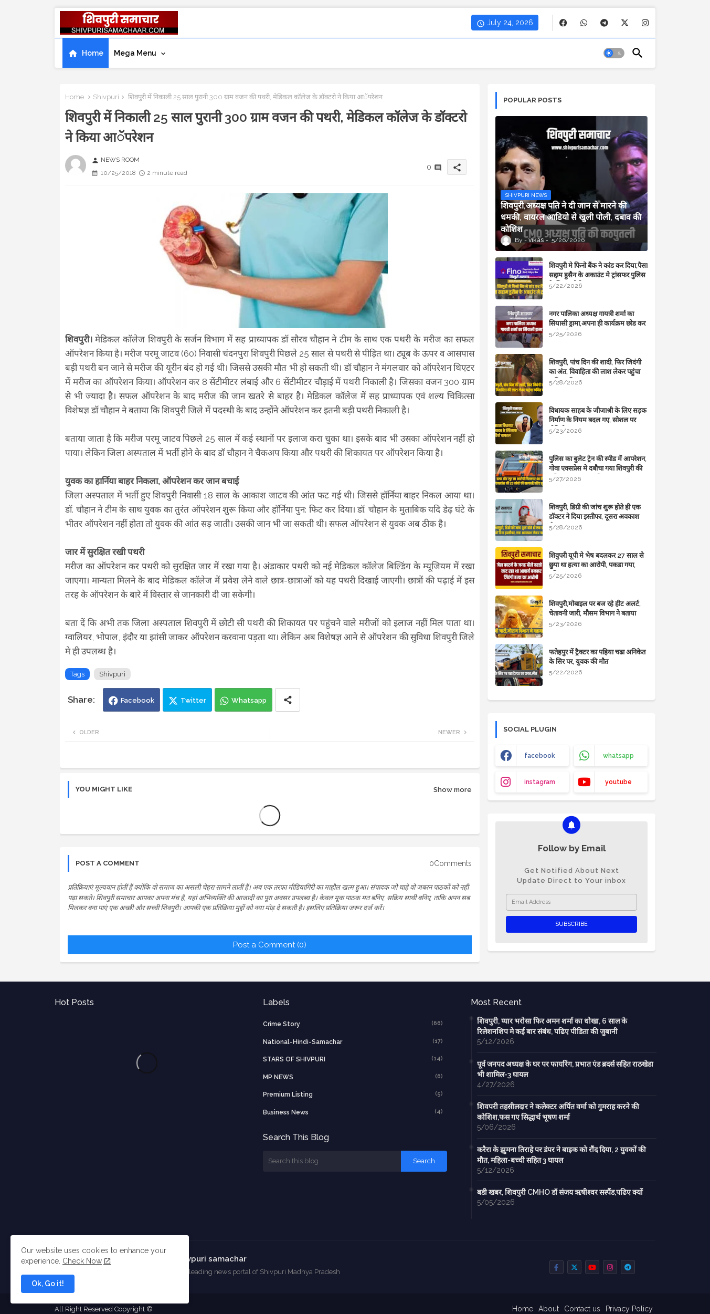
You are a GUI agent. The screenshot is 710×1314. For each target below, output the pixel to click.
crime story (353, 1023)
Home (92, 53)
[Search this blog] (332, 1161)
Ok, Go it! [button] (47, 1283)
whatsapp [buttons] (618, 755)
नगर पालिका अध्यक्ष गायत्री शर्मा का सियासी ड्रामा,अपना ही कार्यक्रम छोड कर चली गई (597, 323)
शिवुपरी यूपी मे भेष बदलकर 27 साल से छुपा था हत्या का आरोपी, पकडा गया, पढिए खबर (596, 564)
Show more (452, 790)
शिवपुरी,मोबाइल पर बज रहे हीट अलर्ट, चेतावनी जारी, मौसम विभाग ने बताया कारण (595, 613)
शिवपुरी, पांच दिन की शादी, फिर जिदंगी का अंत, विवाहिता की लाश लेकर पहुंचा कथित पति (595, 371)
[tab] (85, 53)
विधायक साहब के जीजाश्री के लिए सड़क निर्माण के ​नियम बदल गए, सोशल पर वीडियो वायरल (598, 419)
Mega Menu (135, 53)
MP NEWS (353, 1076)
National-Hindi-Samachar (353, 1041)
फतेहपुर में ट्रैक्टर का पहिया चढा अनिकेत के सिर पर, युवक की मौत (597, 656)
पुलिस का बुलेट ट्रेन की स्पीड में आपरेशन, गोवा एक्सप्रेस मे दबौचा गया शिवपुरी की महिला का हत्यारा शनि (598, 468)
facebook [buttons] (539, 755)
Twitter (193, 700)
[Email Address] (571, 902)
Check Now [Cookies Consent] (82, 1261)
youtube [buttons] (618, 782)
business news (353, 1112)
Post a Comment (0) (269, 945)
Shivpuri (106, 97)
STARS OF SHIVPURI (353, 1059)
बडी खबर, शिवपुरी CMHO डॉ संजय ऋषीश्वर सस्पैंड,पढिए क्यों (560, 1192)
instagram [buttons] (539, 782)
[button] (613, 53)
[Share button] (287, 700)
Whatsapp (249, 700)
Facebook (137, 700)
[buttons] (563, 23)
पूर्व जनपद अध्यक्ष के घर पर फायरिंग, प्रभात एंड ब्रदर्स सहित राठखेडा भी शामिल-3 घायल (565, 1069)
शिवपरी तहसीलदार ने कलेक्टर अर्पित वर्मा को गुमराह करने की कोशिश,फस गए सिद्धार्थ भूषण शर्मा (558, 1111)
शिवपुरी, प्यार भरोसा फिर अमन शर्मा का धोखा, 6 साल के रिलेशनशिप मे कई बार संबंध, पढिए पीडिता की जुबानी (552, 1026)
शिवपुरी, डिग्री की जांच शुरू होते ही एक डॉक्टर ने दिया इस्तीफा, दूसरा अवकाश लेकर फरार (595, 516)
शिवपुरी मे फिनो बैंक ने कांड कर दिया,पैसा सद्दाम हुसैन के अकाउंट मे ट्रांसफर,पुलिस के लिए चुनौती (598, 275)
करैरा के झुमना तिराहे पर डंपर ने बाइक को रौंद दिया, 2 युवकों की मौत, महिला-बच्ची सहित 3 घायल (561, 1154)
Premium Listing (353, 1094)
